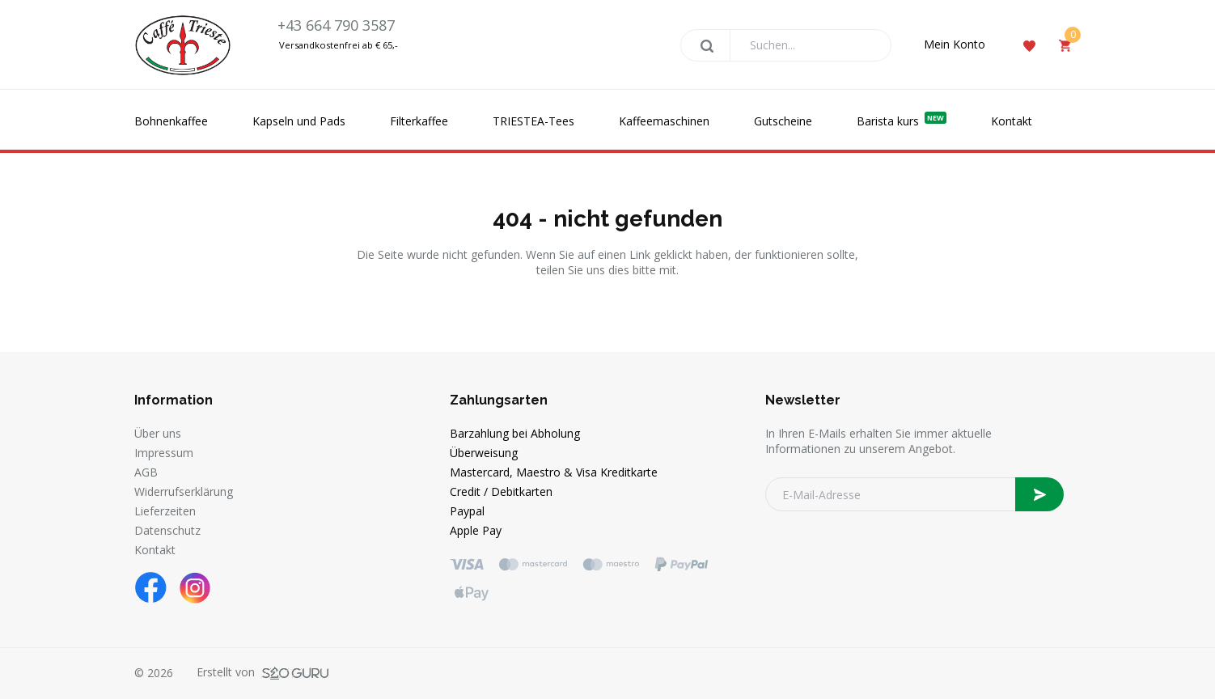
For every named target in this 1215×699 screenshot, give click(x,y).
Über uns (157, 433)
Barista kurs (901, 120)
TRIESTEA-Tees (533, 121)
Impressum (163, 452)
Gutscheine (783, 121)
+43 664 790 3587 (336, 25)
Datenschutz (167, 530)
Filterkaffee (419, 121)
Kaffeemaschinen (664, 121)
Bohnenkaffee (171, 121)
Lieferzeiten (165, 511)
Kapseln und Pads (298, 121)
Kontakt (1011, 121)
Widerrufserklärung (183, 491)
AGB (146, 472)
